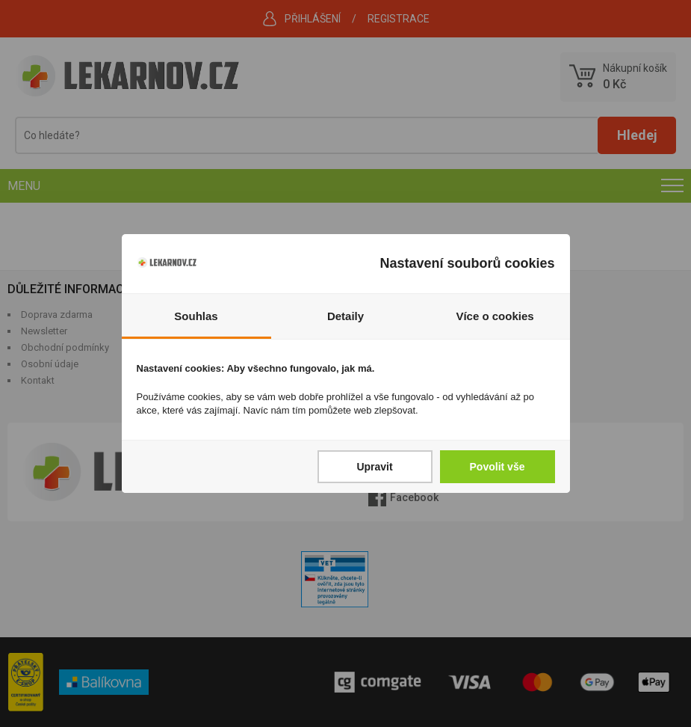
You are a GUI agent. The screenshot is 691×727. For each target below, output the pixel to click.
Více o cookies (494, 316)
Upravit (374, 467)
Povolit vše (497, 467)
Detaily (345, 316)
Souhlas (195, 316)
